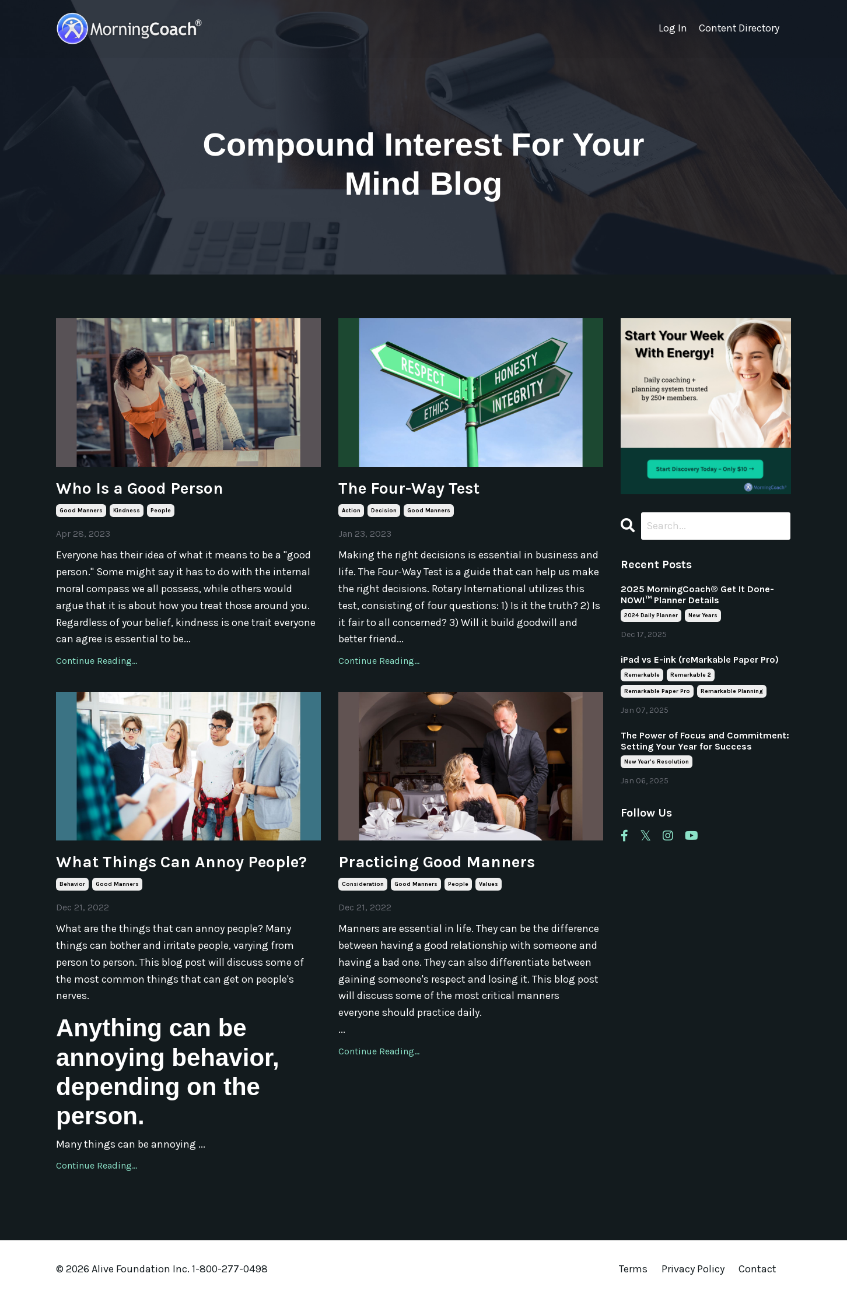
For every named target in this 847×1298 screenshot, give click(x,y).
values (488, 884)
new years (703, 616)
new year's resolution (656, 762)
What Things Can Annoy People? (181, 861)
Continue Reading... (96, 660)
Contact (757, 1268)
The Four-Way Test (409, 488)
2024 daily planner (651, 616)
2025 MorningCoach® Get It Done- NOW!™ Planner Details (697, 595)
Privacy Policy (694, 1268)
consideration (363, 884)
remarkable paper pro (657, 691)
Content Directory (738, 28)
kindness (126, 510)
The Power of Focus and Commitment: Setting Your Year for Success (705, 741)
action (351, 510)
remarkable (642, 675)
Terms (633, 1268)
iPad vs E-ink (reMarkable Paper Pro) (700, 660)
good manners (81, 510)
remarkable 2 (690, 675)
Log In (671, 28)
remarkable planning (732, 691)
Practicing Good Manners (436, 861)
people (160, 510)
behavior (72, 884)
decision (384, 510)
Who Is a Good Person (139, 488)
